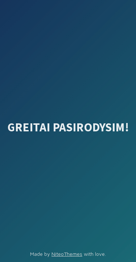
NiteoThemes (66, 254)
